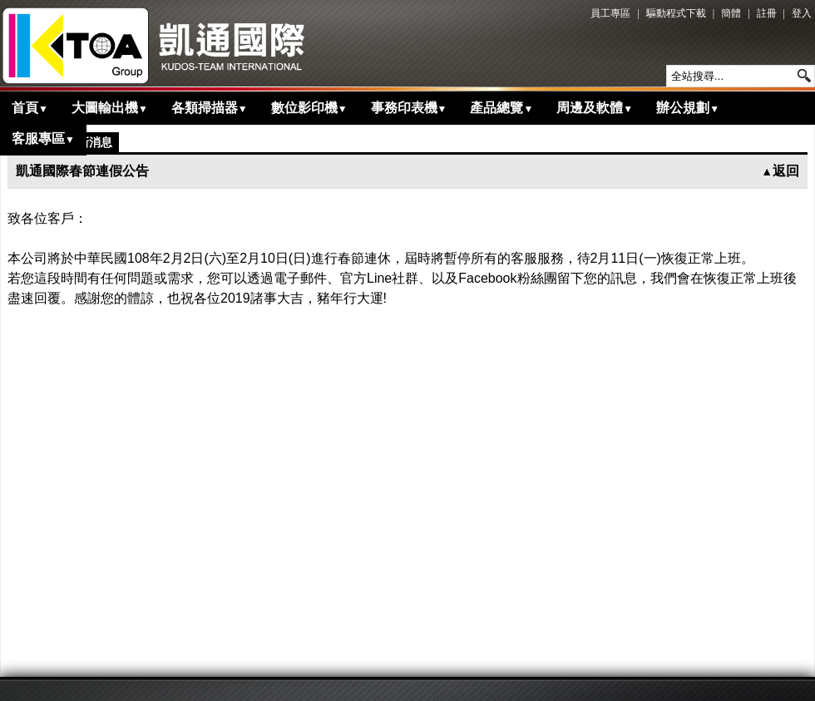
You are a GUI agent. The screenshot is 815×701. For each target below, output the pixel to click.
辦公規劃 (687, 108)
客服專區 (43, 138)
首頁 (30, 108)
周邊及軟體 (594, 108)
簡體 (731, 13)
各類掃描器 (209, 108)
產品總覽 (501, 108)
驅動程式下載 (676, 13)
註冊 (767, 13)
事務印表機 (409, 108)
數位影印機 (309, 108)
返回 (780, 171)
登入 (802, 13)
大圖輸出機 (110, 108)
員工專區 (610, 13)
